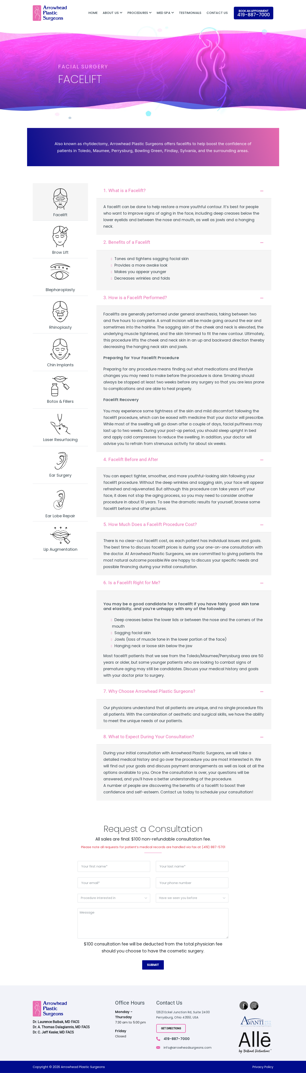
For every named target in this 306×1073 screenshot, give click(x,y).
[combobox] (114, 898)
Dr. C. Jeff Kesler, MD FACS (53, 1032)
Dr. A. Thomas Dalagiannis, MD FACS (61, 1027)
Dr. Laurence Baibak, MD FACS (56, 1022)
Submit (153, 965)
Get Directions (171, 1028)
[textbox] (110, 898)
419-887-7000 (177, 1038)
